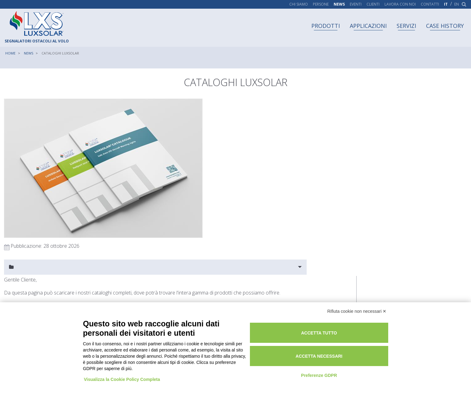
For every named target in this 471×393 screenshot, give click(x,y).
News (339, 4)
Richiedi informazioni (24, 198)
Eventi (356, 4)
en (456, 4)
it (446, 4)
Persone (321, 4)
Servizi (406, 25)
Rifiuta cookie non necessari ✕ (357, 307)
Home (10, 53)
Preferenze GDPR (343, 370)
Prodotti (325, 25)
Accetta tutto (343, 328)
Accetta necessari (343, 351)
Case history (445, 25)
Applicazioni (368, 25)
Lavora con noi (400, 4)
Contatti (430, 4)
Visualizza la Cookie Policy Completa (123, 369)
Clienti (373, 4)
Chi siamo (298, 4)
